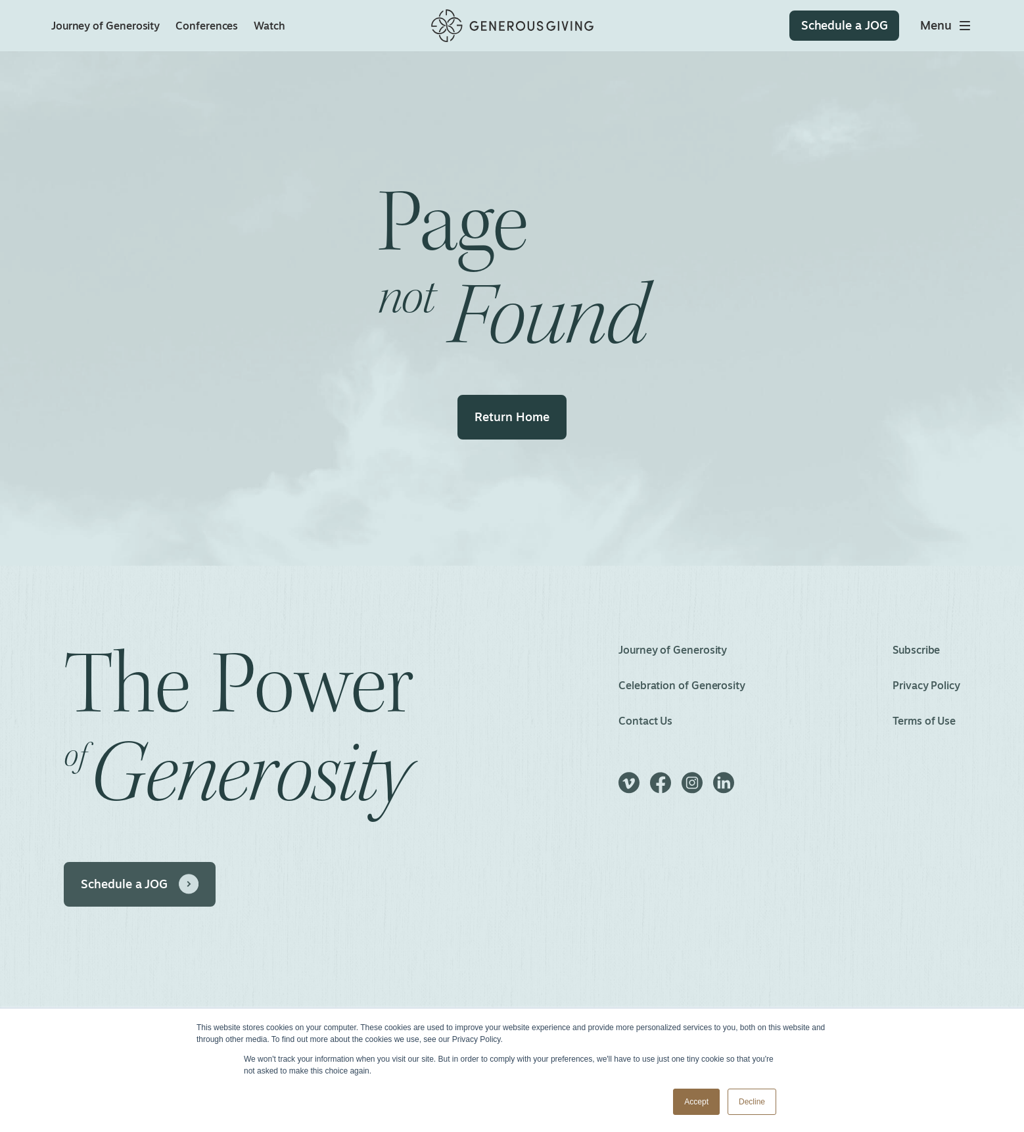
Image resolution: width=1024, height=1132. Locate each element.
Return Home (512, 416)
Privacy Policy (926, 685)
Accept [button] (696, 1101)
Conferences (206, 25)
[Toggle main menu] (946, 26)
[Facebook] (660, 788)
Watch (269, 25)
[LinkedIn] (723, 788)
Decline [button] (752, 1101)
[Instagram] (692, 788)
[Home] (512, 26)
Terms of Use (924, 720)
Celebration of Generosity (681, 685)
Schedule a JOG (124, 883)
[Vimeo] (629, 788)
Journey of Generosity (105, 25)
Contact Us (645, 720)
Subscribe (916, 650)
